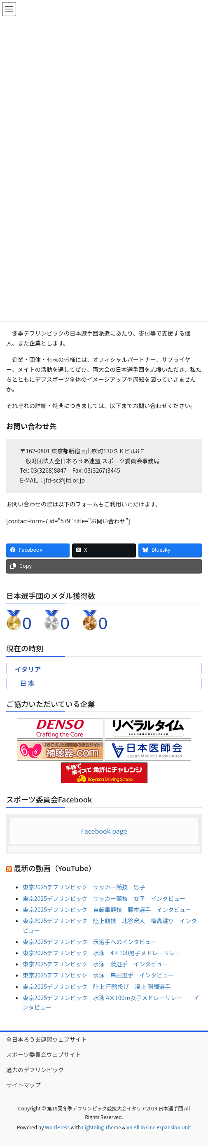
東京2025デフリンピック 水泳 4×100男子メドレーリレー (102, 953)
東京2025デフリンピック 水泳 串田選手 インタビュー (98, 975)
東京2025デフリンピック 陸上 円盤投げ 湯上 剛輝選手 (97, 986)
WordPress (57, 1127)
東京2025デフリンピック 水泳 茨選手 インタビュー (95, 964)
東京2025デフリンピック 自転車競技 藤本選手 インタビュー (107, 909)
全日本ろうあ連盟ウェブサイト (46, 1039)
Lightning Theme (101, 1127)
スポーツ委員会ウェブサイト (43, 1054)
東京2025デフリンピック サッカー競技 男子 (84, 887)
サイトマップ (23, 1085)
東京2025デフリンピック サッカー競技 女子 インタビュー (104, 898)
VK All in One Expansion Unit (158, 1127)
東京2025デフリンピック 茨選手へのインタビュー (90, 941)
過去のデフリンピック (35, 1070)
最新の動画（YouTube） (55, 868)
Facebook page (104, 831)
